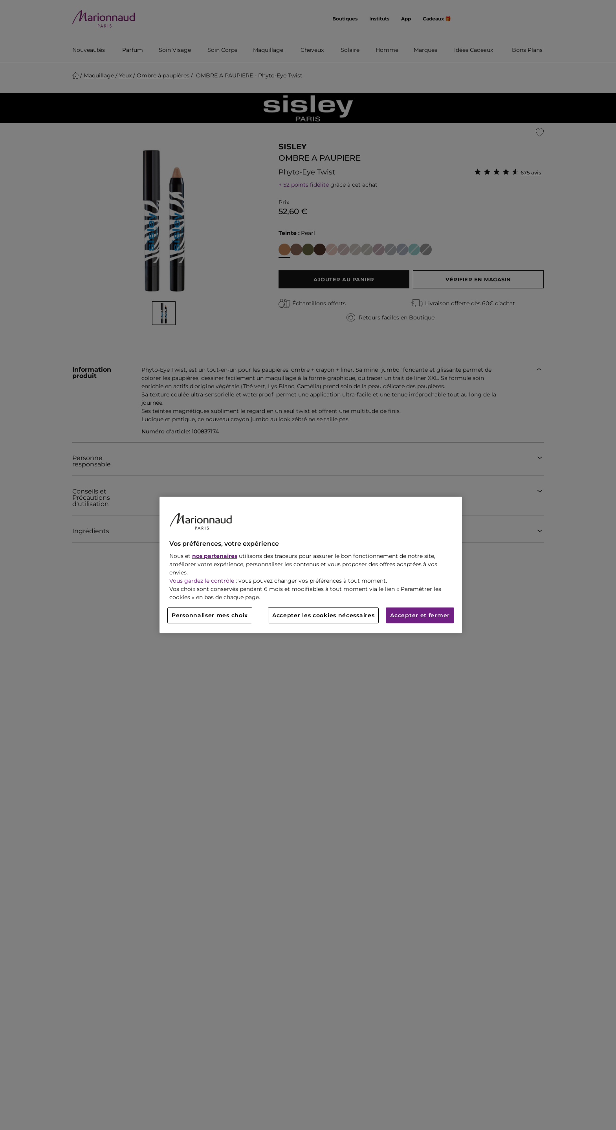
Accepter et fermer (420, 615)
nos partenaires (214, 556)
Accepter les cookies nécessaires (323, 615)
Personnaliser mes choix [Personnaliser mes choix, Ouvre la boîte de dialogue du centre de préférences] (210, 615)
